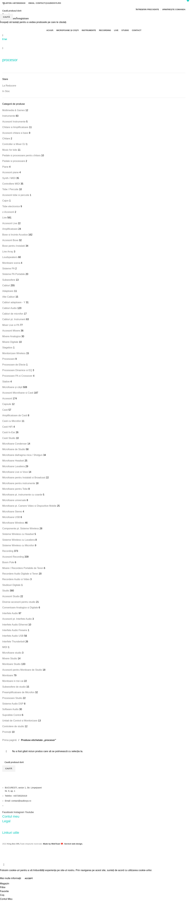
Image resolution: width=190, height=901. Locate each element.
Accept (29, 878)
